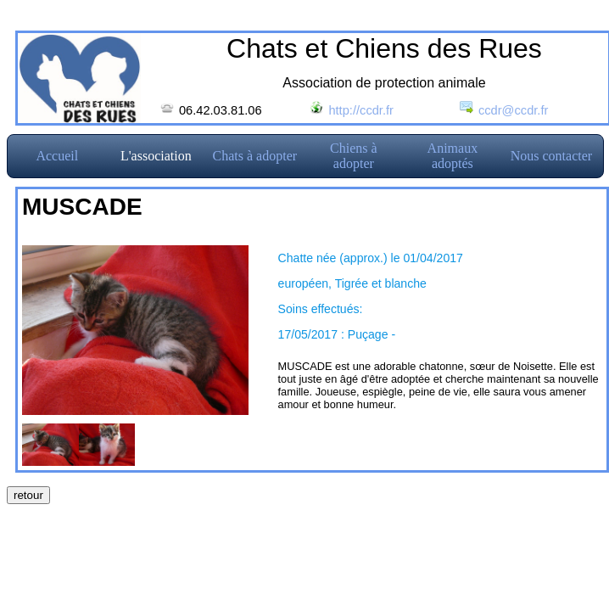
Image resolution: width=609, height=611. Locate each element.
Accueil (57, 156)
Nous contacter (551, 156)
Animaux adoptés (452, 156)
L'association (156, 156)
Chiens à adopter (353, 156)
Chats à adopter (255, 156)
